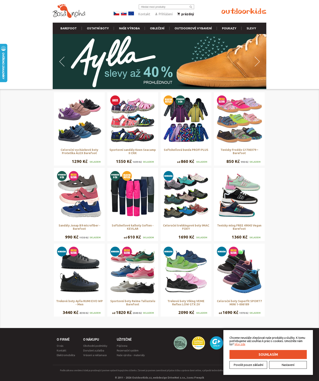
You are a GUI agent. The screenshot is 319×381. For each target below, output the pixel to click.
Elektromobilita (66, 355)
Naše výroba (129, 28)
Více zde (239, 344)
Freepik (199, 377)
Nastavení (288, 365)
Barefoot (68, 28)
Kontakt (144, 14)
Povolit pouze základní (248, 365)
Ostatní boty (98, 28)
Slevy (251, 28)
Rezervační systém (128, 350)
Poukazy (229, 28)
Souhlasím (268, 354)
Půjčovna (122, 345)
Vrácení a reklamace (95, 355)
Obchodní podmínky (95, 345)
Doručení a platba (93, 350)
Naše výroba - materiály (131, 355)
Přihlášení (164, 14)
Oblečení (157, 28)
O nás (60, 345)
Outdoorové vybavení (193, 28)
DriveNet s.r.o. (177, 377)
